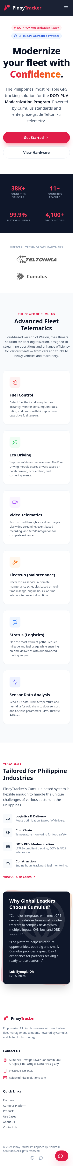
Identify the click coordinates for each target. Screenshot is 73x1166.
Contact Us (10, 1127)
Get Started (36, 137)
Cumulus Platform (14, 1105)
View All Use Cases (19, 877)
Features (8, 1100)
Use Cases (9, 1116)
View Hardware (36, 152)
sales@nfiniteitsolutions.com (27, 1077)
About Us (9, 1122)
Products (8, 1111)
